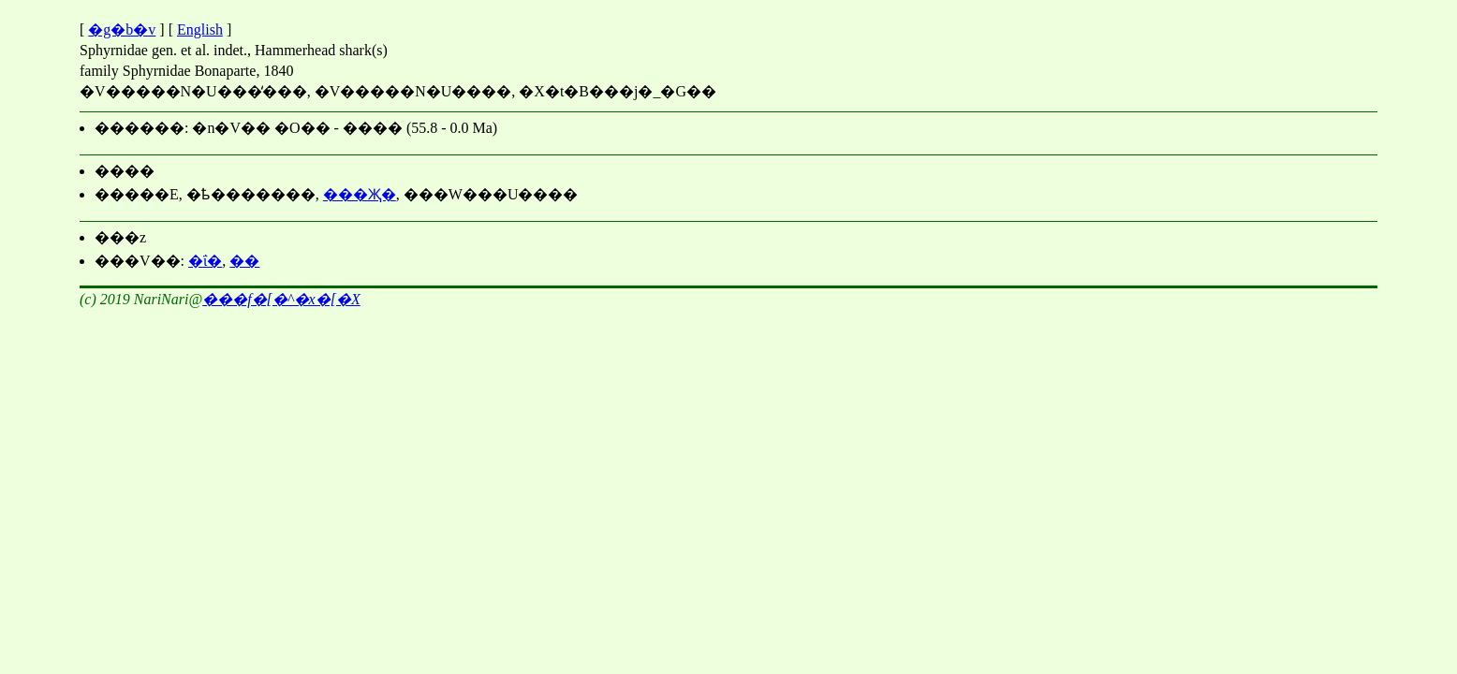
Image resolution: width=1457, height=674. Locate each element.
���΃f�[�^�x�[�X (281, 299)
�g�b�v (121, 29)
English (200, 29)
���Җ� (359, 194)
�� (244, 261)
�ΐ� (205, 261)
